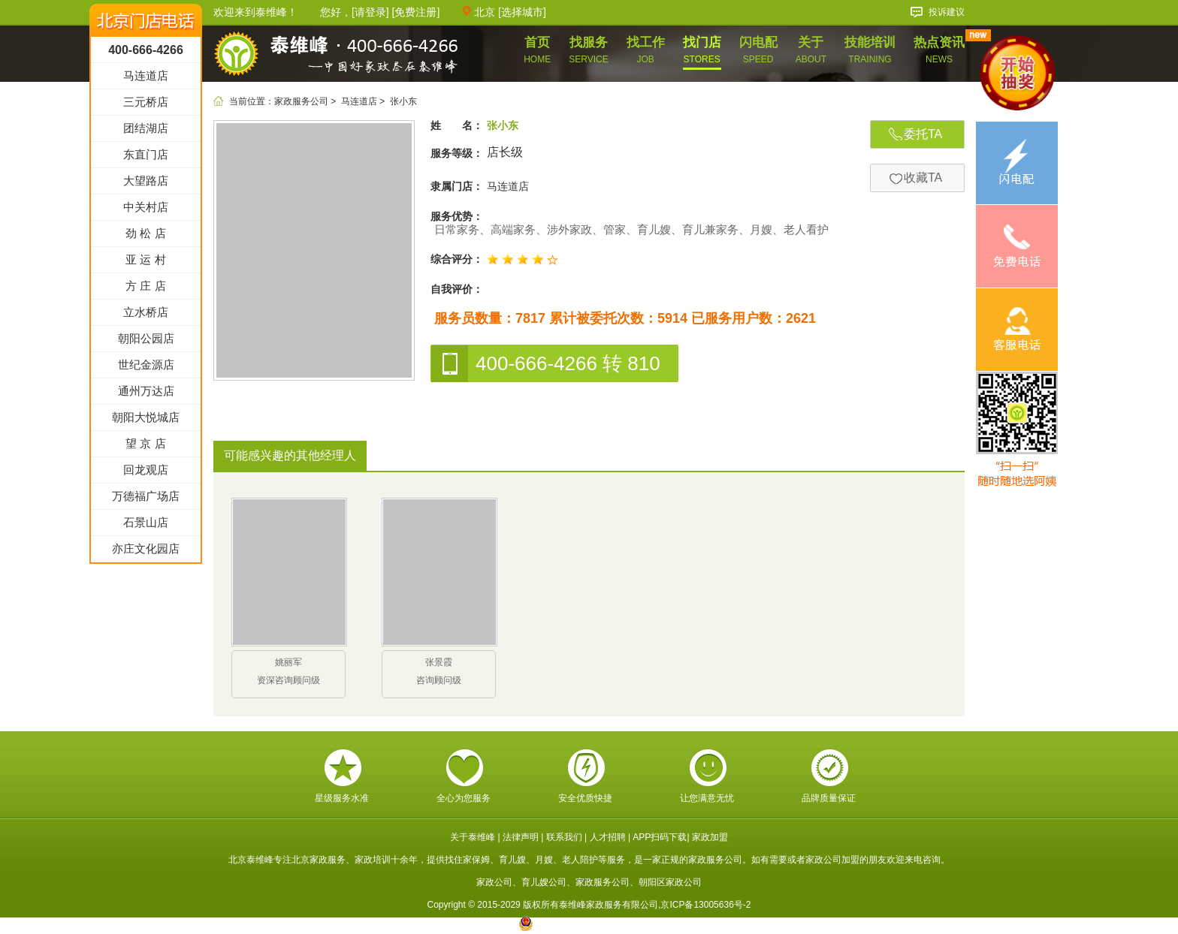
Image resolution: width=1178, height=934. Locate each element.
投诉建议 (947, 12)
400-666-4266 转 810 (545, 363)
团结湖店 (145, 210)
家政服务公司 (301, 101)
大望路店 (145, 263)
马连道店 (359, 101)
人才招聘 (608, 837)
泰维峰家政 (335, 55)
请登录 (370, 12)
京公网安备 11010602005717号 (589, 923)
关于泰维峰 (472, 837)
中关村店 (145, 289)
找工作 (646, 50)
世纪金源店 (146, 447)
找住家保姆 (467, 859)
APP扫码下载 (660, 837)
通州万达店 (146, 473)
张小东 (403, 101)
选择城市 (522, 12)
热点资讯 (939, 50)
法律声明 (521, 837)
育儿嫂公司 (543, 882)
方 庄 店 (145, 368)
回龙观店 (145, 552)
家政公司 (494, 882)
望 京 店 (145, 526)
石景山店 (145, 604)
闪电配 (758, 50)
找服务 (588, 50)
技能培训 (870, 50)
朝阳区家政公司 (670, 882)
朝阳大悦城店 (146, 499)
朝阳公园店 (146, 420)
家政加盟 (710, 837)
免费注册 (415, 12)
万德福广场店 (146, 578)
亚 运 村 (145, 342)
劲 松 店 (145, 315)
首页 (537, 50)
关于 (811, 50)
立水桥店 (145, 394)
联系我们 (564, 837)
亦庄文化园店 (146, 631)
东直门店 (145, 236)
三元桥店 (145, 184)
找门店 (702, 50)
